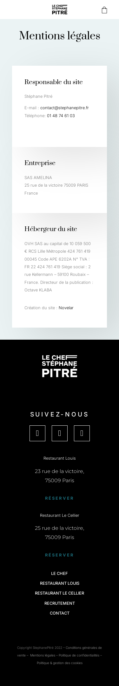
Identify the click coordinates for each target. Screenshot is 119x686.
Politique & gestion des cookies (60, 663)
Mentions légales (42, 655)
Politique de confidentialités (79, 655)
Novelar (66, 307)
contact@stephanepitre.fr (64, 107)
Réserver (59, 498)
